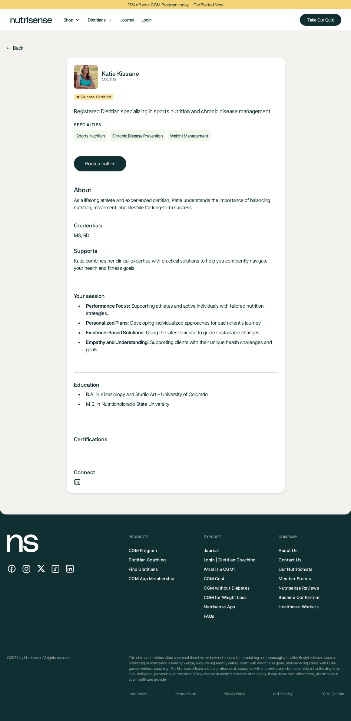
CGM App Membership (151, 578)
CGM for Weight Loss (225, 597)
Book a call (100, 163)
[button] (71, 19)
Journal (127, 19)
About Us (288, 550)
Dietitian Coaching (147, 559)
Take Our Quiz (320, 19)
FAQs (209, 616)
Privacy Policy (234, 694)
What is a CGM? (220, 569)
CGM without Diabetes (227, 587)
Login (146, 19)
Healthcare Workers (299, 606)
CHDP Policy (283, 694)
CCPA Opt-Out (332, 694)
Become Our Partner (299, 597)
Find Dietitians (143, 569)
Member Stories (295, 578)
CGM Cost (214, 578)
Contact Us (290, 559)
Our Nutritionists (296, 569)
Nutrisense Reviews (299, 587)
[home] (31, 20)
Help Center (138, 694)
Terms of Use (185, 694)
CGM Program (143, 550)
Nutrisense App (219, 606)
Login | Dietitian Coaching (230, 559)
